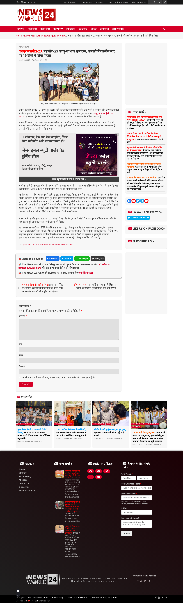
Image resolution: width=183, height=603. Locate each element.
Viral (108, 424)
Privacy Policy (86, 2)
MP (50, 244)
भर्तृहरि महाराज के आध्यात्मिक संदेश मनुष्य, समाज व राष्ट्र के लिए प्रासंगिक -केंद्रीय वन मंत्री (145, 168)
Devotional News (138, 424)
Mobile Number (129, 493)
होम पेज (20, 28)
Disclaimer (123, 2)
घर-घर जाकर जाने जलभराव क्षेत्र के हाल (145, 137)
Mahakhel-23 (43, 244)
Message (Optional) (130, 518)
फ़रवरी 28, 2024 (99, 438)
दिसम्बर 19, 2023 (138, 444)
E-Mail (125, 508)
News (32, 424)
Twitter (67, 258)
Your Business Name (131, 484)
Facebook (52, 258)
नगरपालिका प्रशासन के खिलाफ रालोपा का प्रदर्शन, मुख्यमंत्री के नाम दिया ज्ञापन (94, 286)
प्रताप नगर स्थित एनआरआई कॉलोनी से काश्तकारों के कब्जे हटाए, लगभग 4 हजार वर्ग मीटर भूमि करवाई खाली (43, 288)
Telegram (97, 258)
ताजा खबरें (73, 2)
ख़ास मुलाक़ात (118, 28)
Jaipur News (24, 47)
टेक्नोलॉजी (104, 28)
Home (64, 2)
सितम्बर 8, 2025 (70, 518)
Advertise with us (139, 2)
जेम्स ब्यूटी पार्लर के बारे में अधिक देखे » (69, 179)
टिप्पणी (23, 316)
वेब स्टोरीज (70, 28)
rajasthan (56, 244)
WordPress (113, 597)
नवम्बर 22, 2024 (23, 441)
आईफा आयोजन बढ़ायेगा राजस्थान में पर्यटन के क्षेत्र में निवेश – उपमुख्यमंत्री (71, 432)
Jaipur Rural (32, 244)
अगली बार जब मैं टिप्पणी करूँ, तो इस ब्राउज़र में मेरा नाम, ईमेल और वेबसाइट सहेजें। (58, 377)
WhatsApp (82, 258)
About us (99, 2)
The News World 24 (39, 60)
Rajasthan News (67, 244)
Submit (126, 533)
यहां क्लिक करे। (85, 273)
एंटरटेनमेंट (83, 28)
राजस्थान (57, 28)
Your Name (127, 474)
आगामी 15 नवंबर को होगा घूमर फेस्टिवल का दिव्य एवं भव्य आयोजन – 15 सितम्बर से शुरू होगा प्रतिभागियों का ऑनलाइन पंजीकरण (146, 123)
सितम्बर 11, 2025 (71, 494)
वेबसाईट (22, 366)
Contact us (111, 2)
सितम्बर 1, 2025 (70, 554)
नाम (21, 344)
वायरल (93, 28)
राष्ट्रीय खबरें (45, 28)
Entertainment (22, 424)
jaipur (25, 244)
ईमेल (22, 355)
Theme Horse (81, 597)
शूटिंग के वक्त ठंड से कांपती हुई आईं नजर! (110, 432)
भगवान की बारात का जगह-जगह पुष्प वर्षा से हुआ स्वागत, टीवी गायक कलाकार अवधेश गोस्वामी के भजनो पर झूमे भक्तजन (149, 437)
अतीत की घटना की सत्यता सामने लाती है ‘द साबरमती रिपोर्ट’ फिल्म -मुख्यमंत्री (33, 434)
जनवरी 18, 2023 (24, 60)
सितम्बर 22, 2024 (62, 438)
